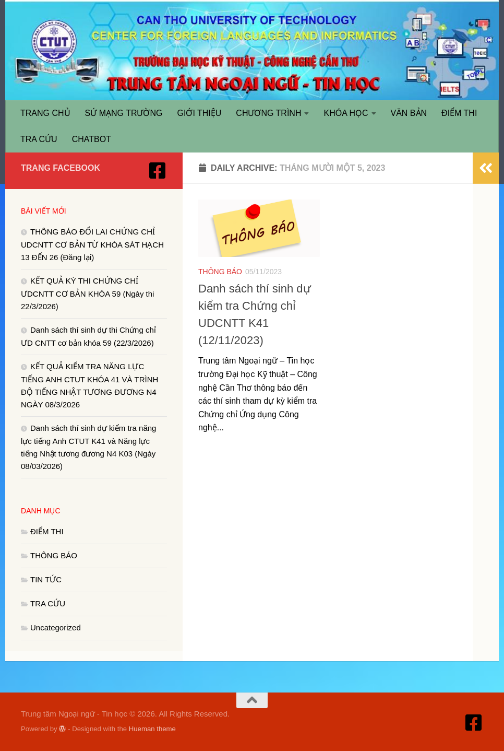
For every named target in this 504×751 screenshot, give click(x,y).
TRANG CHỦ (45, 113)
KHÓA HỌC (345, 113)
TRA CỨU (38, 139)
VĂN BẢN (409, 113)
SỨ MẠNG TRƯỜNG (124, 113)
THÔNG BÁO (220, 271)
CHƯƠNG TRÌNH (268, 113)
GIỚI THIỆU (199, 113)
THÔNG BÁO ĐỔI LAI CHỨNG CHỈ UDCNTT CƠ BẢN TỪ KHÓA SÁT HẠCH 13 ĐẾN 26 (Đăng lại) (92, 244)
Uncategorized (55, 627)
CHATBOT (91, 139)
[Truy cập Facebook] (157, 170)
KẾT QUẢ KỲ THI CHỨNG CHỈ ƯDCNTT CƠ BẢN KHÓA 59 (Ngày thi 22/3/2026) (87, 293)
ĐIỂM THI (459, 113)
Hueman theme (152, 729)
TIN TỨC (46, 579)
